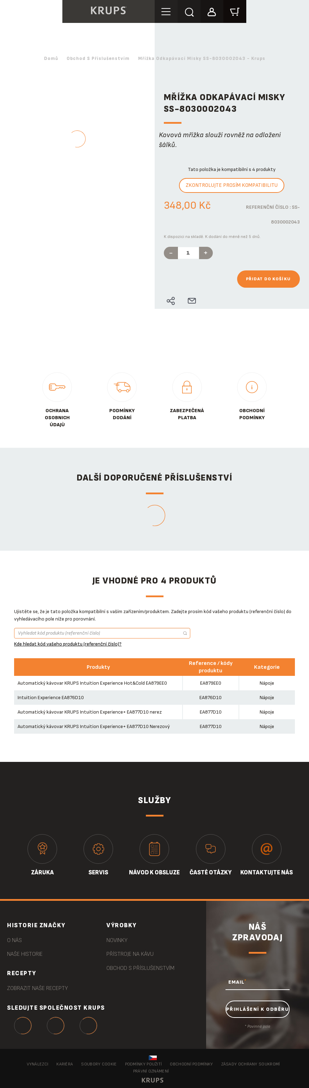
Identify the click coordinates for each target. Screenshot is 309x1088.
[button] (211, 11)
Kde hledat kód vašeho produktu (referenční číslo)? (68, 644)
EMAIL (237, 982)
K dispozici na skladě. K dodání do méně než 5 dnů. (212, 236)
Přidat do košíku (268, 279)
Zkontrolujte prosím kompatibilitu (232, 185)
